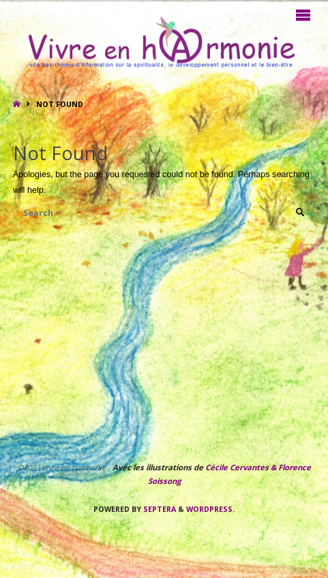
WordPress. (210, 509)
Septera (158, 509)
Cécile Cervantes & (240, 467)
